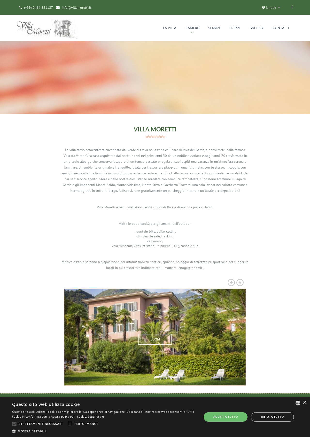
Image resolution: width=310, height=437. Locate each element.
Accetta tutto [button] (225, 417)
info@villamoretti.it (76, 7)
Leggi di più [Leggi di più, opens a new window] (96, 416)
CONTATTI (281, 28)
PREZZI (234, 28)
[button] (104, 431)
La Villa (169, 28)
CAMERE (192, 28)
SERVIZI (214, 28)
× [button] (304, 403)
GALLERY (256, 28)
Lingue (269, 7)
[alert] (155, 417)
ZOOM (155, 339)
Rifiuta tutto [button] (272, 417)
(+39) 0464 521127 (38, 7)
